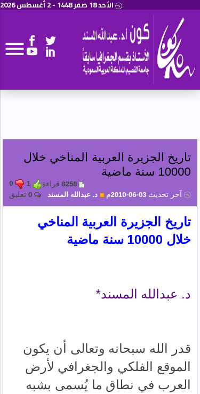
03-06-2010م (148, 195)
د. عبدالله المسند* (142, 294)
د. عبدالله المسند (76, 195)
